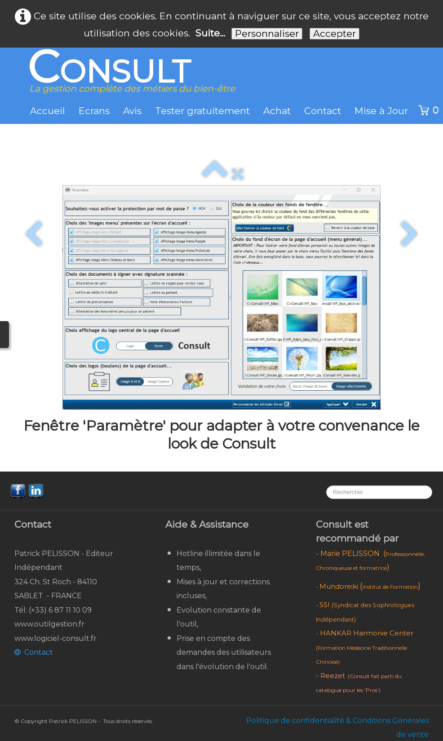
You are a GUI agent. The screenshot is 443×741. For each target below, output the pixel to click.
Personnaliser (267, 33)
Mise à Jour (381, 110)
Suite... (210, 33)
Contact (322, 110)
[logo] (127, 76)
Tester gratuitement (202, 110)
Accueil (47, 110)
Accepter (334, 33)
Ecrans (94, 110)
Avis (132, 110)
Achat (277, 110)
